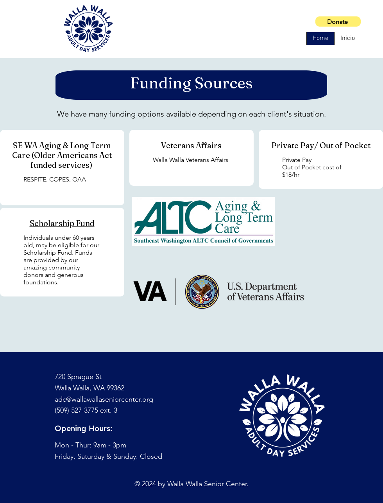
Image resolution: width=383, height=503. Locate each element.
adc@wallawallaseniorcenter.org (104, 399)
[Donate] (338, 21)
